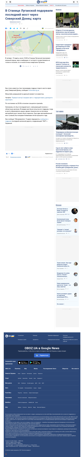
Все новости (75, 368)
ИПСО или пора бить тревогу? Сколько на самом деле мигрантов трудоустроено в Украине (63, 65)
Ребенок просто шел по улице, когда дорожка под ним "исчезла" (67, 37)
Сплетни (25, 407)
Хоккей (30, 378)
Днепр (34, 373)
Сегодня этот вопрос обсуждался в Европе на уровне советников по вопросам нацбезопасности (67, 140)
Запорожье (29, 373)
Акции (35, 388)
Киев (19, 373)
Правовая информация (53, 335)
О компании (21, 335)
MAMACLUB (31, 402)
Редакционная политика (15, 157)
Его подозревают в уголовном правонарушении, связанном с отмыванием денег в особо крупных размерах (67, 156)
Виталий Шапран (60, 299)
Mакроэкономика (32, 397)
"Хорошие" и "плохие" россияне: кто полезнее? (64, 230)
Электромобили (28, 388)
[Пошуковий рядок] (77, 2)
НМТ (43, 383)
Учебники (23, 383)
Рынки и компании (22, 397)
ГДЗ (19, 383)
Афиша (19, 407)
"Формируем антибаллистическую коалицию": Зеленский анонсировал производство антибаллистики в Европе (67, 134)
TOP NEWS (59, 111)
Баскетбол (25, 378)
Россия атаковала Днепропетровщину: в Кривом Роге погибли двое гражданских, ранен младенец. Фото (67, 165)
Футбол (19, 378)
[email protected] (22, 446)
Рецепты (20, 392)
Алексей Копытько (61, 233)
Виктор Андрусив (60, 289)
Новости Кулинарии (33, 392)
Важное (58, 10)
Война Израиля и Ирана (42, 5)
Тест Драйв (20, 388)
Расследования (47, 368)
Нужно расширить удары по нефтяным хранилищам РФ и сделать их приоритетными (64, 295)
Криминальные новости (15, 22)
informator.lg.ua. (33, 90)
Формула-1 (39, 378)
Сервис (39, 388)
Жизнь (36, 368)
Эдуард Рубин (60, 278)
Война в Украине (30, 5)
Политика (17, 368)
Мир (25, 368)
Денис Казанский (61, 214)
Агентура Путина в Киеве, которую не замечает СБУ (62, 210)
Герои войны (21, 5)
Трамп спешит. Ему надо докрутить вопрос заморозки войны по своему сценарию (64, 264)
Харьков (23, 373)
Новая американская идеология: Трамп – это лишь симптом (64, 285)
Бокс (35, 378)
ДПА (36, 383)
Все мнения (60, 304)
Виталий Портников (61, 224)
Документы (35, 339)
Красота (30, 407)
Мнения (58, 205)
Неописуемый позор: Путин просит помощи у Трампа (64, 220)
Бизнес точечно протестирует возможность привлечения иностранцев (63, 72)
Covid (36, 402)
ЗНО (40, 383)
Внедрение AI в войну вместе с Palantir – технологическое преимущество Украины (64, 274)
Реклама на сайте (22, 339)
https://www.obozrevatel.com (56, 414)
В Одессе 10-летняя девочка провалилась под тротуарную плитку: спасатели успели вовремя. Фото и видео (67, 32)
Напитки (25, 392)
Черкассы (40, 373)
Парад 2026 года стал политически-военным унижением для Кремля (62, 54)
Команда (35, 335)
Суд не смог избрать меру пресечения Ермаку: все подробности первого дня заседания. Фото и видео (64, 150)
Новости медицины (22, 402)
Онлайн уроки (30, 383)
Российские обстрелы (60, 5)
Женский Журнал (41, 407)
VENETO (52, 5)
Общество (65, 368)
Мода (34, 407)
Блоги (54, 368)
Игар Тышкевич (60, 268)
